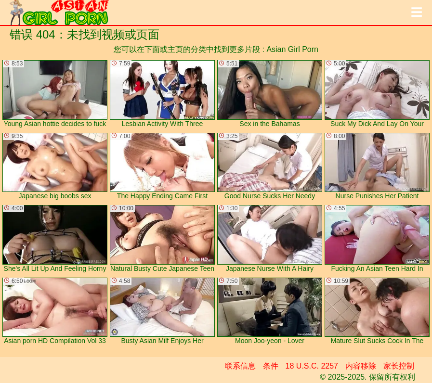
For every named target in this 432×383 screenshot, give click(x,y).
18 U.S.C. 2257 (312, 366)
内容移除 (360, 366)
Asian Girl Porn (292, 49)
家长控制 (398, 366)
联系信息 (240, 366)
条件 (270, 366)
